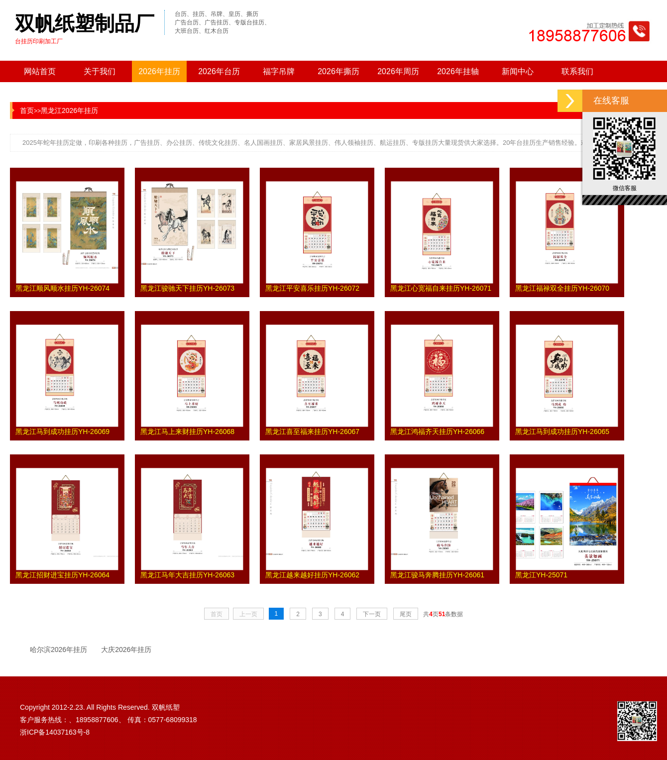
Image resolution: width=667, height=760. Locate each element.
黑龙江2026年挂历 (69, 110)
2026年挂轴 (458, 71)
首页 (27, 110)
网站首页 (40, 71)
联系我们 (577, 71)
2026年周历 (398, 71)
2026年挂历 (159, 71)
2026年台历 (219, 71)
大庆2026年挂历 (126, 649)
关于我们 (99, 71)
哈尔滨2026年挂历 (58, 649)
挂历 (62, 142)
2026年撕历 (338, 71)
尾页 (406, 614)
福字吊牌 (279, 71)
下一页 (372, 614)
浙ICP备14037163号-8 (55, 732)
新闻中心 (518, 71)
